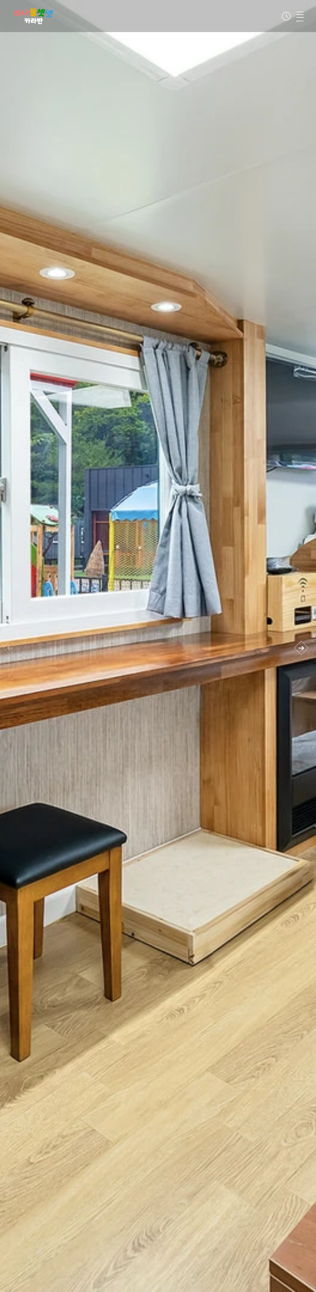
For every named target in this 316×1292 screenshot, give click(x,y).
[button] (301, 648)
